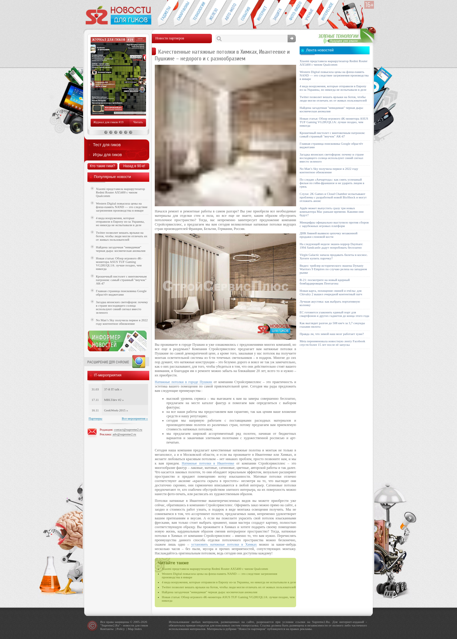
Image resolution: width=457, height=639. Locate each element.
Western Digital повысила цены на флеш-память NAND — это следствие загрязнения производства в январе (121, 207)
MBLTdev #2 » (114, 399)
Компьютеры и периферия (213, 13)
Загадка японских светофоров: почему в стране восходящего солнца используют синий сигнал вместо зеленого (122, 307)
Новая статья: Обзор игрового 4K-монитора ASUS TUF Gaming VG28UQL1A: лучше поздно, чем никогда (119, 263)
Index (138, 629)
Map (130, 629)
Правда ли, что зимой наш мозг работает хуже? (332, 334)
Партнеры (95, 418)
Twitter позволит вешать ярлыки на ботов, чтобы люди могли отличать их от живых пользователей (229, 587)
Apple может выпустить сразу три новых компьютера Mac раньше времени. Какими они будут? (331, 211)
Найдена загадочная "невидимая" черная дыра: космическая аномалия (209, 592)
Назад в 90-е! (134, 166)
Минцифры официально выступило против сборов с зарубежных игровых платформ (334, 224)
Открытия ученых (310, 13)
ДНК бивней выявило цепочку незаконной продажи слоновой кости (329, 234)
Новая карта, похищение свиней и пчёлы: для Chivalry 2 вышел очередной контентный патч (331, 292)
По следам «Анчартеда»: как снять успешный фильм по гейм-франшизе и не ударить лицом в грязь (332, 183)
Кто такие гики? (102, 166)
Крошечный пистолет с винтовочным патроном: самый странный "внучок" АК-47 (121, 280)
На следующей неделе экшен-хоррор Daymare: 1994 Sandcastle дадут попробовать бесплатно (331, 245)
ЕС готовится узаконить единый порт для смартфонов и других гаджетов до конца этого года (334, 313)
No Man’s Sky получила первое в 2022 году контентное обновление (122, 321)
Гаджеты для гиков (165, 13)
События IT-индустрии (246, 13)
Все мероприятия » (135, 418)
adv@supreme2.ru (124, 434)
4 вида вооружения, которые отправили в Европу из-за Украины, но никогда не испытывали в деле (229, 582)
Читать (138, 122)
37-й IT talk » (113, 389)
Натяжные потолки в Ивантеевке (208, 463)
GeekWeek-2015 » (116, 410)
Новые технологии (197, 13)
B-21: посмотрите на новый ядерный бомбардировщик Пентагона (325, 281)
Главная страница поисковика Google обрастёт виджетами (121, 292)
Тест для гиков (107, 144)
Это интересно (328, 13)
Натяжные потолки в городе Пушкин (183, 382)
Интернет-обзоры (262, 13)
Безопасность (278, 13)
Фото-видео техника (294, 13)
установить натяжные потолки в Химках (224, 544)
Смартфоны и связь (181, 13)
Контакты (106, 629)
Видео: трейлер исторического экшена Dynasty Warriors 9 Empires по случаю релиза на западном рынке (333, 269)
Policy (121, 629)
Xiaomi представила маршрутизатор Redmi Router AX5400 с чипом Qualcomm (215, 568)
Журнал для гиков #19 (108, 122)
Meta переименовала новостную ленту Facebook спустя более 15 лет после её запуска (332, 342)
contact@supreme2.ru (128, 429)
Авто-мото (230, 13)
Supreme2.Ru (110, 625)
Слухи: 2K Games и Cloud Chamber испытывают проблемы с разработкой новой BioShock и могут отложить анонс (333, 197)
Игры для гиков (107, 154)
